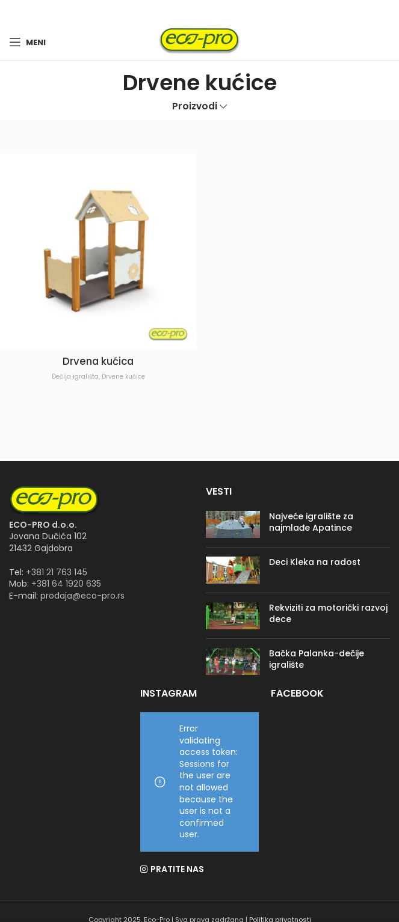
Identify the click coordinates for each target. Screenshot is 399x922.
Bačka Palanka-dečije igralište (316, 659)
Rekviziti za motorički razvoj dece (328, 614)
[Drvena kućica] (98, 251)
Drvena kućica (98, 361)
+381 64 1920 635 (66, 584)
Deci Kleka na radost (314, 562)
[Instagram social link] (207, 12)
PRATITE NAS (177, 869)
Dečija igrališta (75, 376)
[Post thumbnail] (233, 524)
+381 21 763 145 (56, 572)
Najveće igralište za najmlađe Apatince (311, 522)
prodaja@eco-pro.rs (82, 596)
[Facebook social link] (192, 12)
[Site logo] (199, 41)
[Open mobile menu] (27, 42)
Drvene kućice (123, 376)
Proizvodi (194, 106)
